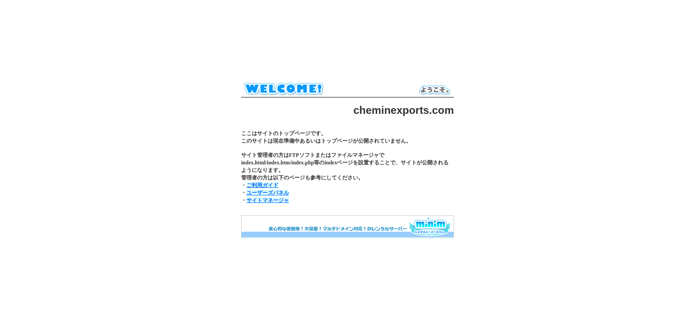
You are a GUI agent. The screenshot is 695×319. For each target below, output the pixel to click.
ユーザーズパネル (267, 193)
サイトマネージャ (267, 200)
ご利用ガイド (262, 185)
